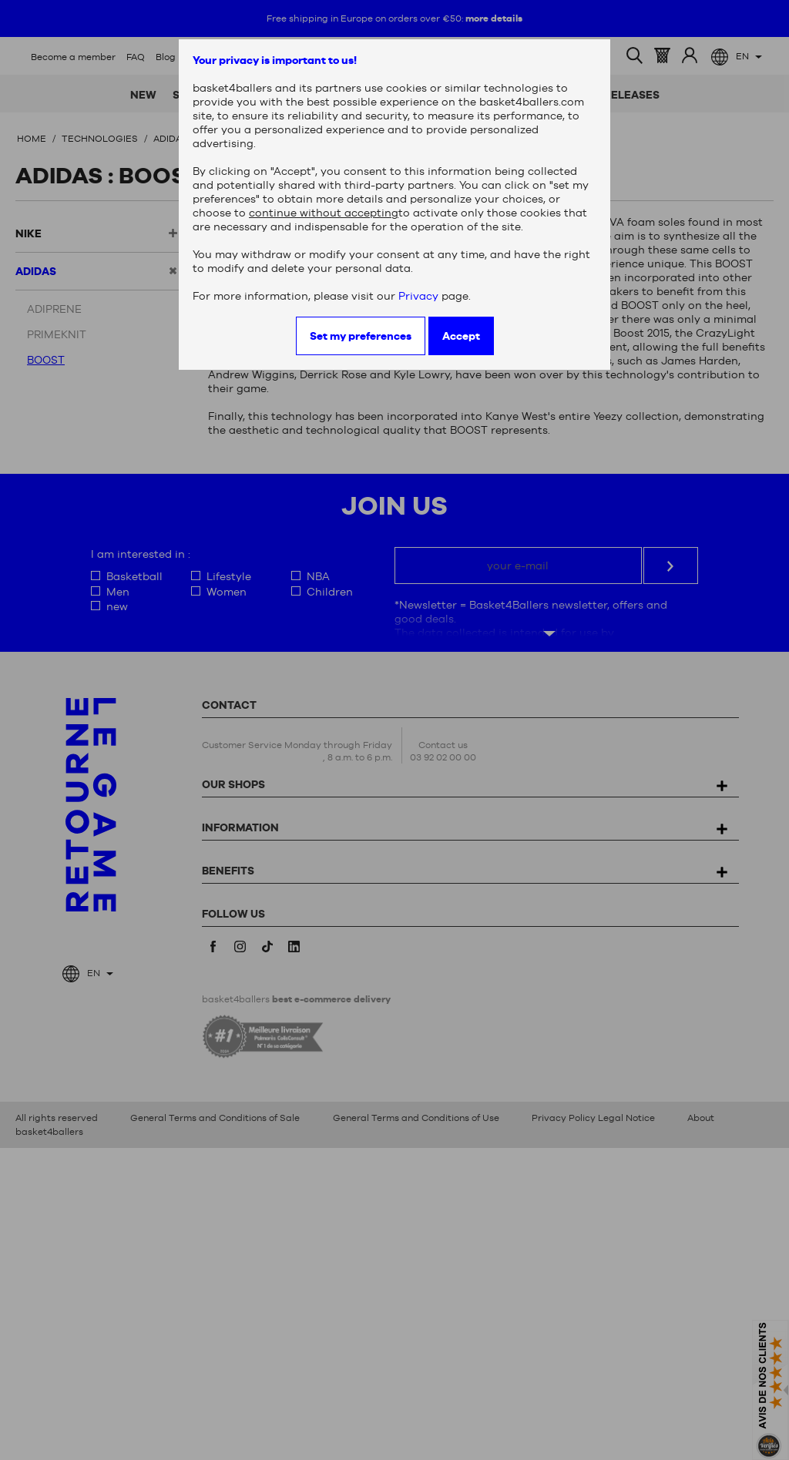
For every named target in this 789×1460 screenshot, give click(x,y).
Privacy (418, 296)
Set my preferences (360, 336)
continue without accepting (323, 212)
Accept (461, 336)
